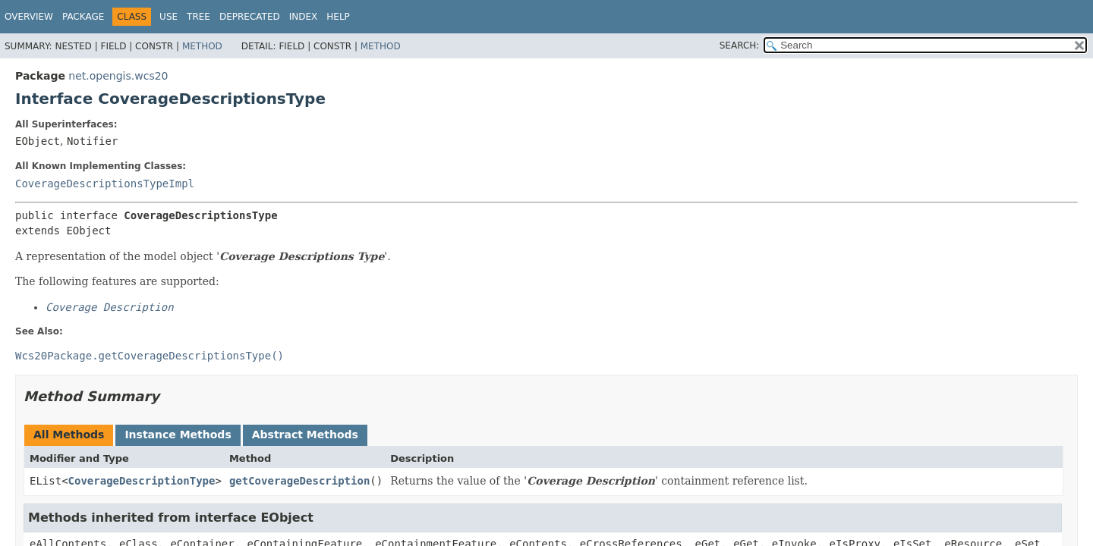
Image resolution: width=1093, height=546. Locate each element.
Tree (198, 16)
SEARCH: (740, 45)
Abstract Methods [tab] (305, 434)
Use (168, 16)
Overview (29, 16)
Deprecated (249, 16)
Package (83, 16)
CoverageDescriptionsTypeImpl (104, 183)
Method (202, 46)
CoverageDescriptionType (142, 481)
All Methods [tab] (68, 434)
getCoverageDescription (299, 481)
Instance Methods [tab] (177, 434)
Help (338, 16)
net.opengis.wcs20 (118, 76)
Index (303, 16)
